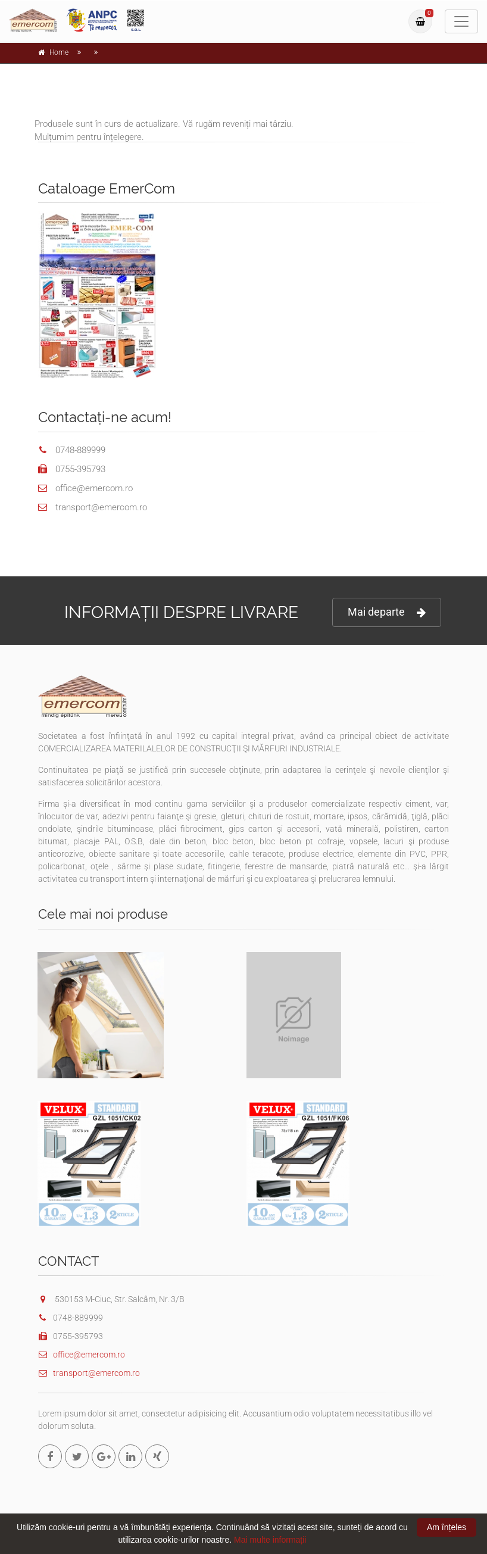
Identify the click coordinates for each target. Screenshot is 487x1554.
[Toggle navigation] (461, 21)
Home (58, 52)
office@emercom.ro (81, 1354)
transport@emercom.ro (89, 1373)
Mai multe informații (270, 1539)
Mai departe (387, 612)
